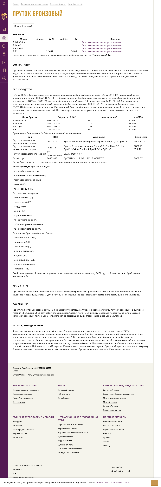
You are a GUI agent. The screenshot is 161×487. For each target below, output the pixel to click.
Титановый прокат (66, 390)
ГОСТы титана (64, 394)
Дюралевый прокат (111, 425)
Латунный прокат (111, 406)
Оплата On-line (19, 375)
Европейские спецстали (23, 398)
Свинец (106, 445)
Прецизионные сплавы (23, 394)
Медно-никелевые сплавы (114, 398)
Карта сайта (117, 467)
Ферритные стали (65, 440)
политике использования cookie (112, 482)
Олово (106, 441)
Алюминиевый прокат (113, 421)
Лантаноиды (18, 437)
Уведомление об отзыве (23, 477)
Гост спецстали (19, 402)
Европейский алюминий (113, 429)
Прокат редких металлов (23, 429)
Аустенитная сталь (66, 436)
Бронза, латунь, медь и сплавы (124, 385)
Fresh (128, 471)
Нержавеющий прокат (68, 428)
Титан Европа (63, 398)
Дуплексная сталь (65, 444)
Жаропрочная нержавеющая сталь (73, 432)
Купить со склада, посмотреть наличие (101, 42)
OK (154, 482)
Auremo (4, 16)
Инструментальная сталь (69, 452)
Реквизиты (17, 469)
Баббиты (107, 433)
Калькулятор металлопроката (41, 375)
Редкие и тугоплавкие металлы (33, 417)
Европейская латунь (112, 410)
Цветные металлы (114, 417)
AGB (14, 473)
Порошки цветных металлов (70, 424)
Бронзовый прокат (111, 390)
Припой (106, 437)
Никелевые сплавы (25, 385)
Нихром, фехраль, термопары (26, 390)
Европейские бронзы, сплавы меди (118, 394)
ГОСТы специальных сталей (70, 448)
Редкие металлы (20, 433)
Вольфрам (17, 421)
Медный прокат (110, 402)
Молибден (17, 425)
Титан (62, 385)
